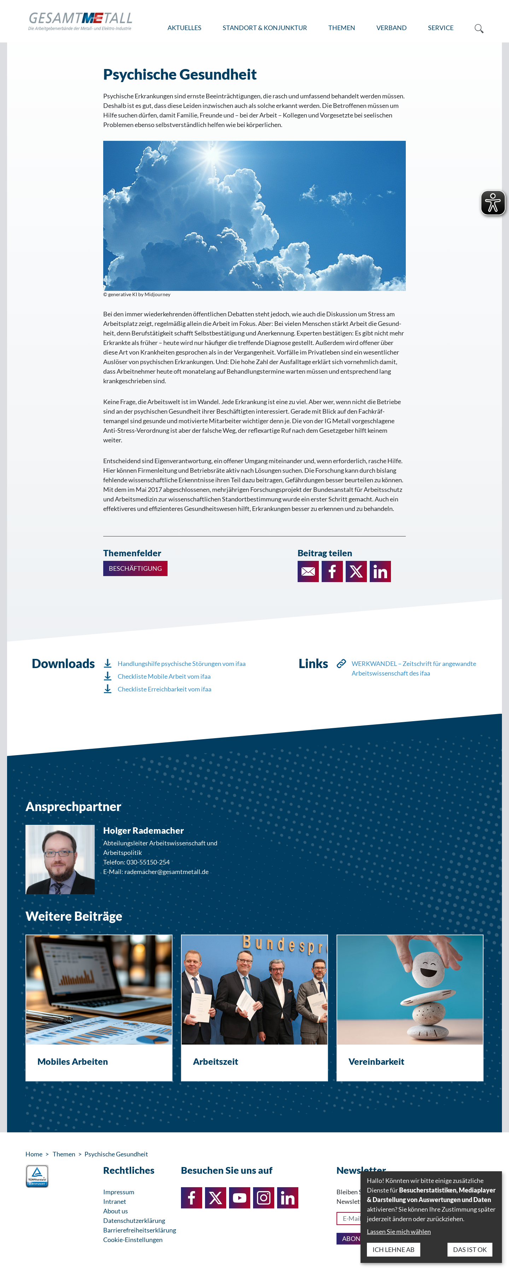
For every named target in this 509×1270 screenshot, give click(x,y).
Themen (341, 27)
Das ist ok (470, 1249)
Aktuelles (184, 27)
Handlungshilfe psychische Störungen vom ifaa (182, 663)
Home (33, 1154)
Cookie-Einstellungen (133, 1239)
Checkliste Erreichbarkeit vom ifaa (164, 689)
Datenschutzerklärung (134, 1220)
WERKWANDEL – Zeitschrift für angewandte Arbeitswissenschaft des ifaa (414, 668)
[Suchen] (474, 28)
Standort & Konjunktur (265, 27)
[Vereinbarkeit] (410, 1008)
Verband (391, 27)
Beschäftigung (135, 568)
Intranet (114, 1201)
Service (441, 27)
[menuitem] (184, 28)
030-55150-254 (148, 862)
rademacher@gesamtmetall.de (166, 871)
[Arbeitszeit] (254, 1008)
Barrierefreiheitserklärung (139, 1230)
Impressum (118, 1192)
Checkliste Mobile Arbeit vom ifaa (164, 676)
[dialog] (431, 1217)
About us (115, 1211)
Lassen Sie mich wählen (399, 1231)
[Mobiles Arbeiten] (99, 1008)
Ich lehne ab (394, 1249)
